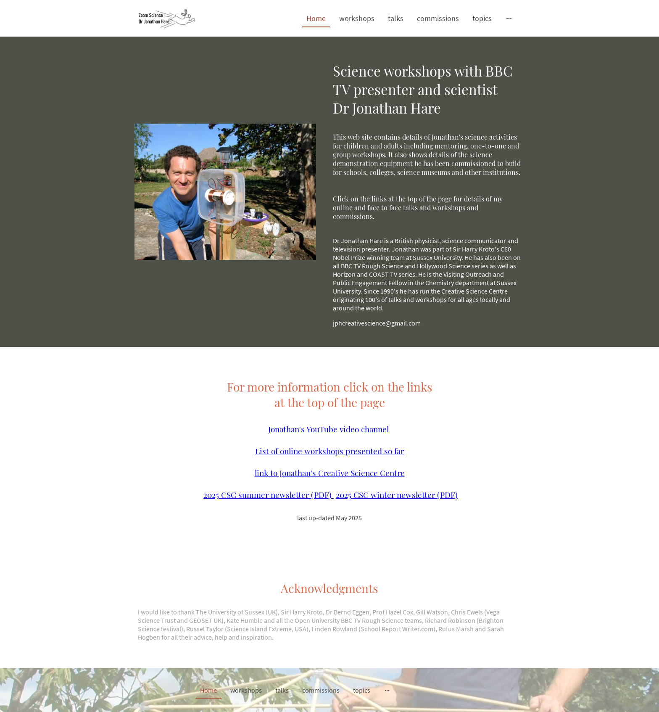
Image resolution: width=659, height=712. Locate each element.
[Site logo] (167, 18)
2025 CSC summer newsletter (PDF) (268, 494)
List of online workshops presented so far (329, 450)
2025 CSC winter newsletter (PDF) (397, 494)
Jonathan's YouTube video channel (328, 428)
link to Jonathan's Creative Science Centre (330, 472)
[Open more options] (509, 18)
